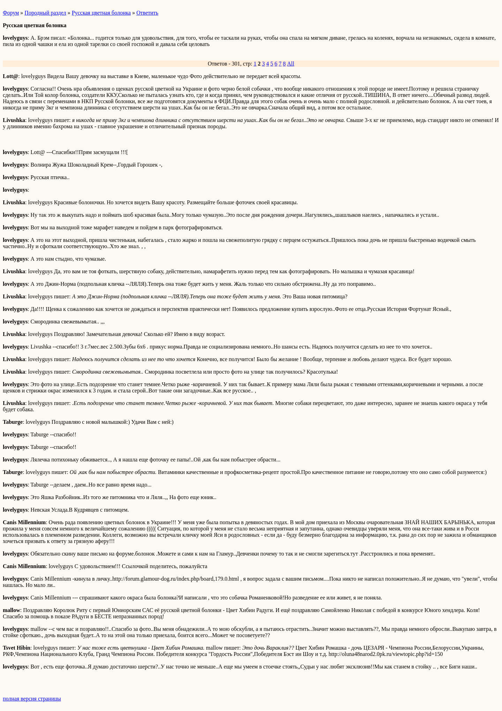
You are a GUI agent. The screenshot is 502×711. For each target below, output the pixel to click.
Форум (11, 13)
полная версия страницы (32, 699)
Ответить (147, 13)
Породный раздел (45, 13)
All (290, 64)
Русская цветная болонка (101, 13)
